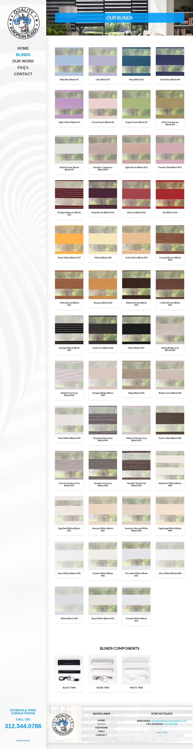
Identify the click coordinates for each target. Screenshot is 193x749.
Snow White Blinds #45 (69, 573)
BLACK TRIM (69, 687)
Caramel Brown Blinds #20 (170, 258)
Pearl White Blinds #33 (69, 438)
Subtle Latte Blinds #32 (170, 393)
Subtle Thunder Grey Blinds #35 (136, 439)
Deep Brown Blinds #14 (102, 212)
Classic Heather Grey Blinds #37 (69, 484)
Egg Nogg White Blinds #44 (170, 529)
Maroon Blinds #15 (136, 212)
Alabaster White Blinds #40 (169, 484)
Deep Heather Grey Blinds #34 (103, 439)
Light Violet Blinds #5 (69, 122)
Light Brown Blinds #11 (136, 167)
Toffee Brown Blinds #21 (69, 303)
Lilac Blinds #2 (103, 79)
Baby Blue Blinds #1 (69, 79)
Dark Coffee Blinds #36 (170, 438)
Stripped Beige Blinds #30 (102, 394)
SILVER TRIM (102, 687)
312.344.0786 (171, 724)
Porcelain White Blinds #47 (136, 574)
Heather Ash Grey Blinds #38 (103, 484)
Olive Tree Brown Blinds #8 (170, 123)
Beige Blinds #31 (136, 393)
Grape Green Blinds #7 (136, 122)
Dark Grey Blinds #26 (102, 347)
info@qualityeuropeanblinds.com (169, 720)
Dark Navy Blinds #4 (170, 79)
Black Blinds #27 (136, 347)
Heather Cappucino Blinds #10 (103, 168)
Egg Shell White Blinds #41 (69, 529)
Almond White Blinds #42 (102, 529)
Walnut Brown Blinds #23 (136, 303)
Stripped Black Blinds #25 (69, 349)
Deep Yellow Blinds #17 (69, 257)
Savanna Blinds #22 (102, 302)
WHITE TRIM (136, 687)
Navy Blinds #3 (136, 79)
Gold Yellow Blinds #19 (136, 257)
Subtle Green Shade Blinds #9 (69, 168)
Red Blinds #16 (170, 212)
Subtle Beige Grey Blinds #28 (170, 349)
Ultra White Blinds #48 (170, 573)
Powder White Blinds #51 (136, 619)
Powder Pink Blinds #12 (169, 167)
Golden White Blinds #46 (102, 574)
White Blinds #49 (69, 618)
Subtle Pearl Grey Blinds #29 (69, 394)
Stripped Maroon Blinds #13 (69, 213)
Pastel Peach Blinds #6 (103, 122)
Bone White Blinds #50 (103, 618)
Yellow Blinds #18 (102, 257)
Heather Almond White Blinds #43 (136, 529)
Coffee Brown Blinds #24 (170, 303)
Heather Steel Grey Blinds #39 (136, 484)
